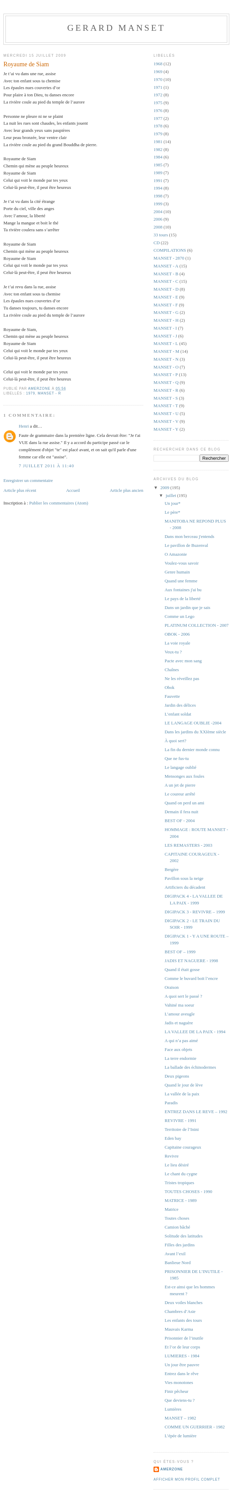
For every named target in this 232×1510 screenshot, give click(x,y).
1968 (158, 63)
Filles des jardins (179, 1244)
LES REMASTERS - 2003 (188, 845)
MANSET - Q (166, 382)
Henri (24, 426)
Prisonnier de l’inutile (183, 1338)
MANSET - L (166, 343)
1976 (158, 110)
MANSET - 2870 (169, 258)
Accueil (73, 490)
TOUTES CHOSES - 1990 (188, 1191)
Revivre (171, 1156)
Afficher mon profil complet (187, 1479)
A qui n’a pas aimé (181, 1040)
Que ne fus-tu (176, 758)
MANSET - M (166, 351)
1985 (158, 164)
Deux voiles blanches (183, 1302)
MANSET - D (166, 289)
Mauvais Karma (178, 1329)
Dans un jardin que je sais (187, 607)
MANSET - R (49, 393)
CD (157, 242)
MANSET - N (166, 359)
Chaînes (171, 669)
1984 (158, 157)
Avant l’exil (175, 1253)
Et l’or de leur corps (182, 1346)
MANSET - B (166, 273)
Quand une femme (180, 580)
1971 (158, 87)
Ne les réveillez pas (181, 678)
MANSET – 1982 (180, 1418)
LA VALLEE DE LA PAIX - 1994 (194, 1031)
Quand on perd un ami (184, 802)
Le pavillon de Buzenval (186, 545)
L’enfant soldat (177, 714)
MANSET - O (166, 367)
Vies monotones (178, 1382)
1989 (158, 172)
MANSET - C (166, 281)
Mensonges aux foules (184, 776)
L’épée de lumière (180, 1435)
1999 (158, 203)
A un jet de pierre (179, 785)
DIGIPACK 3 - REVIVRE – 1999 (194, 911)
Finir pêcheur (176, 1391)
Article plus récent (19, 490)
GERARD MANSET (116, 28)
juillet (171, 495)
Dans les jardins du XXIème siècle (195, 731)
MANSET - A (166, 265)
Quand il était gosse (182, 969)
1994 (158, 188)
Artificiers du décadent (184, 887)
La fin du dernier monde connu (191, 749)
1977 (158, 118)
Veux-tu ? (173, 651)
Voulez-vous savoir (181, 563)
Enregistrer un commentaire (28, 480)
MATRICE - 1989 (180, 1200)
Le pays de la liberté (182, 598)
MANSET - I (165, 328)
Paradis (170, 1102)
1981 (158, 141)
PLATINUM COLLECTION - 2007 (196, 625)
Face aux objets (178, 1049)
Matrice (171, 1209)
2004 (158, 211)
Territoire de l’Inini (181, 1129)
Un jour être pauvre (181, 1364)
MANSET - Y (166, 429)
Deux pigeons (176, 1076)
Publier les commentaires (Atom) (58, 502)
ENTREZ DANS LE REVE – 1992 (195, 1111)
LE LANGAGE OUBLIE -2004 (192, 722)
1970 (158, 79)
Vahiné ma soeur (179, 1005)
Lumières (172, 1409)
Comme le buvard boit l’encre (191, 978)
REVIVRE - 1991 (180, 1120)
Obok (169, 687)
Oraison (171, 987)
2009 (165, 487)
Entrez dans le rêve (181, 1373)
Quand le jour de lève (183, 1085)
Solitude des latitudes (183, 1235)
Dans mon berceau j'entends (189, 536)
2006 (158, 219)
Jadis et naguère (178, 1022)
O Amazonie (175, 554)
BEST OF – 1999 (179, 951)
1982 (158, 149)
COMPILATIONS (170, 250)
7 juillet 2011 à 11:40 (46, 465)
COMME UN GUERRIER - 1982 (194, 1426)
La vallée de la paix (181, 1093)
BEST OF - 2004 (179, 820)
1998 (158, 195)
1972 (158, 94)
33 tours (161, 234)
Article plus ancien (126, 490)
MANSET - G (166, 312)
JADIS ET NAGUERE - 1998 (191, 960)
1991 (158, 180)
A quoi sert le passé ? (183, 996)
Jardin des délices (180, 705)
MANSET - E (166, 297)
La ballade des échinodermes (190, 1067)
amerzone (171, 1469)
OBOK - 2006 (177, 634)
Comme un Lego (179, 616)
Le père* (172, 512)
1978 (158, 125)
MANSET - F (166, 304)
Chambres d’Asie (179, 1311)
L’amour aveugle (179, 1013)
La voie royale (177, 643)
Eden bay (172, 1138)
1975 (158, 102)
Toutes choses (176, 1218)
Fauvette (172, 696)
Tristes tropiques (179, 1182)
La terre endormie (180, 1058)
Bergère (171, 869)
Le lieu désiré (176, 1164)
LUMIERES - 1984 (181, 1355)
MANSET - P (166, 374)
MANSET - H (166, 320)
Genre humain (177, 571)
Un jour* (172, 503)
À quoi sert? (175, 740)
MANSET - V (166, 421)
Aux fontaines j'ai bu (182, 589)
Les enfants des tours (183, 1320)
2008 (158, 227)
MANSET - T (166, 405)
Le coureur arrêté (179, 793)
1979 (30, 393)
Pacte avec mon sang (183, 660)
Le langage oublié (180, 767)
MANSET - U (166, 413)
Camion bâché (177, 1227)
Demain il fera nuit (181, 811)
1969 (158, 71)
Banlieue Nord (177, 1262)
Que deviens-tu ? (179, 1400)
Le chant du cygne (180, 1173)
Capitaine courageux (182, 1147)
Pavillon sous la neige (183, 878)
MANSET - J (165, 335)
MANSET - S (166, 398)
